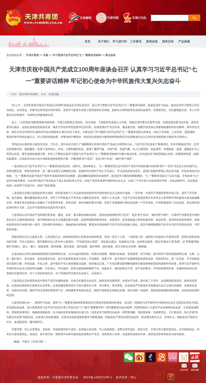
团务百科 (168, 41)
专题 (45, 55)
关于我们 (103, 41)
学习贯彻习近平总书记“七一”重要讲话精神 (77, 55)
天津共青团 (32, 55)
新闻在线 (152, 41)
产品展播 (184, 41)
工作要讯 (136, 41)
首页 (87, 41)
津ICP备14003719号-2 (99, 377)
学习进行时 (119, 41)
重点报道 (110, 55)
